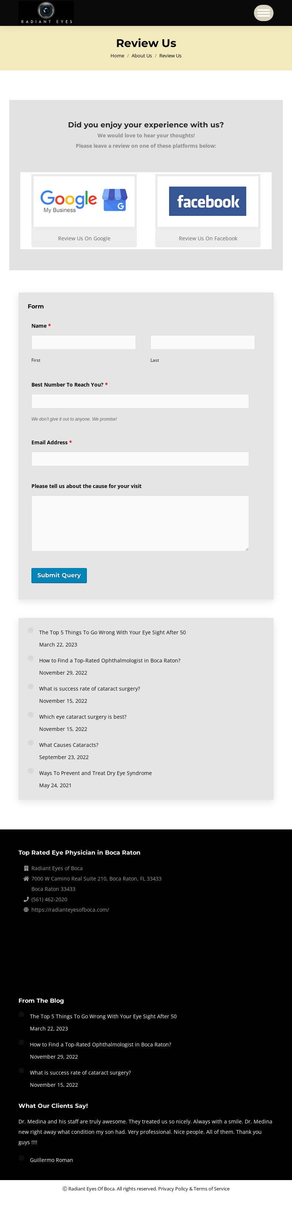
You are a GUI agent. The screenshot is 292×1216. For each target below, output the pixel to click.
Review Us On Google (84, 238)
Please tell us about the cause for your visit (86, 486)
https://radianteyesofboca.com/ (70, 909)
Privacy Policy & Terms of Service (194, 1188)
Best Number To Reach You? (69, 384)
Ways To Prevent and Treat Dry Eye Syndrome (95, 772)
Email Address (51, 442)
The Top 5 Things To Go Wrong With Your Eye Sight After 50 (112, 632)
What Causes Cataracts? (68, 744)
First (35, 360)
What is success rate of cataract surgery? (89, 688)
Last (154, 360)
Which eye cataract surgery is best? (82, 716)
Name (41, 325)
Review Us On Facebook (208, 238)
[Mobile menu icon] (264, 13)
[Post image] (31, 630)
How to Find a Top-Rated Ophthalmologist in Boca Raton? (109, 660)
